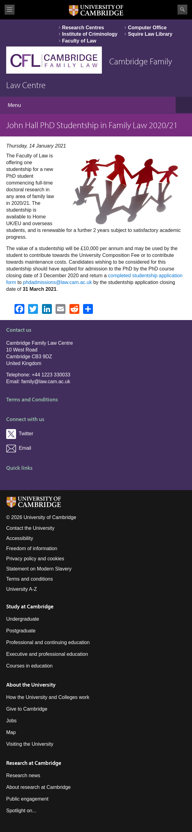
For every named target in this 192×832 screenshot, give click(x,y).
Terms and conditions (29, 579)
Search (182, 9)
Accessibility (19, 538)
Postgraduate (20, 630)
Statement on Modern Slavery (39, 568)
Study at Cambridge (29, 606)
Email (18, 448)
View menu (10, 10)
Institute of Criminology (90, 34)
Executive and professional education (47, 654)
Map (11, 732)
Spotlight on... (21, 810)
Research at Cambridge (33, 762)
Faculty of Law (79, 40)
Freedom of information (31, 548)
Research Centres (83, 27)
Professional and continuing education (48, 642)
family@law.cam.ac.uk (45, 381)
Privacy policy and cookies (35, 558)
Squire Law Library (150, 34)
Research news (23, 775)
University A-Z (21, 589)
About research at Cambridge (38, 787)
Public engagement (27, 799)
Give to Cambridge (26, 709)
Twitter (19, 433)
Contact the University (30, 528)
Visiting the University (29, 744)
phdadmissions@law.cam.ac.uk (57, 282)
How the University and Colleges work (47, 697)
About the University (31, 684)
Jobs (11, 720)
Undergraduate (22, 619)
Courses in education (29, 665)
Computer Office (147, 27)
